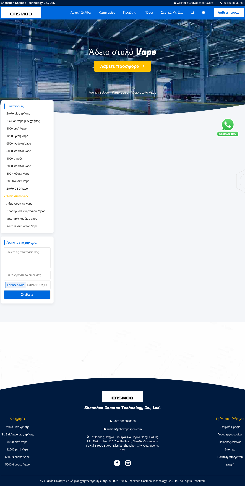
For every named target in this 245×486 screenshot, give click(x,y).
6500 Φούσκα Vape (18, 143)
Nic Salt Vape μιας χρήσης (23, 121)
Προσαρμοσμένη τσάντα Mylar (25, 211)
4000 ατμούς (14, 158)
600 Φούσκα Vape (17, 181)
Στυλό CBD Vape (17, 188)
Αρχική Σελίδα (80, 12)
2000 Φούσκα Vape (18, 166)
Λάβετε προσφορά (231, 12)
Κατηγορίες (107, 12)
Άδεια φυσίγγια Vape (19, 203)
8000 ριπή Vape (16, 128)
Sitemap (230, 449)
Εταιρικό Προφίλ (230, 427)
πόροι (148, 12)
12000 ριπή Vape (17, 136)
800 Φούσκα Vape (17, 173)
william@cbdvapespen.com (195, 2)
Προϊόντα (129, 12)
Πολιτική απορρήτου (230, 457)
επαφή (230, 464)
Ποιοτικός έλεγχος (230, 442)
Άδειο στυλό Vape (17, 196)
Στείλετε (27, 294)
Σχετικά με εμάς (173, 12)
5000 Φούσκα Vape (18, 151)
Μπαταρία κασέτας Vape (21, 218)
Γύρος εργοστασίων (230, 434)
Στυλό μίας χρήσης (18, 113)
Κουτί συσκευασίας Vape (22, 226)
